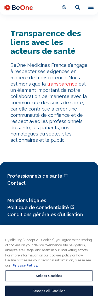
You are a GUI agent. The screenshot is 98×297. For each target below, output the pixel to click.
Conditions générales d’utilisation (45, 214)
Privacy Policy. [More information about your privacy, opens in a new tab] (25, 267)
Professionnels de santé (34, 176)
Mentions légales (26, 200)
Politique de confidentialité (38, 207)
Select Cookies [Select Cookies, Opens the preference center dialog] (49, 278)
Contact (16, 183)
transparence (62, 84)
